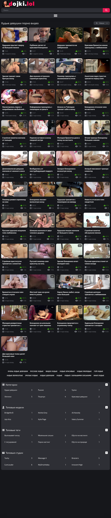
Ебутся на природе (86, 442)
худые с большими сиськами (78, 375)
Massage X (52, 458)
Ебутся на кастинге (86, 435)
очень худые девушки (18, 371)
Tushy (18, 458)
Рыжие (52, 390)
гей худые (98, 371)
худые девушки (47, 375)
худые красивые (67, 371)
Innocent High (86, 465)
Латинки (18, 397)
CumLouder (18, 465)
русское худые (36, 371)
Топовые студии (14, 452)
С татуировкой (18, 442)
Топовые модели (15, 407)
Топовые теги (13, 430)
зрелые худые (31, 375)
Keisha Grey (52, 413)
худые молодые (84, 371)
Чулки (86, 390)
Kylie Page (52, 419)
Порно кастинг (52, 442)
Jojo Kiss (18, 419)
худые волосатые (15, 375)
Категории (11, 384)
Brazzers (86, 458)
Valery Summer (86, 419)
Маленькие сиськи (52, 435)
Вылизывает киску (18, 435)
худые (59, 375)
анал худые (99, 375)
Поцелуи (52, 397)
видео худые (51, 371)
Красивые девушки (86, 397)
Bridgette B (18, 413)
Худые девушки (18, 390)
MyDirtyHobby (52, 465)
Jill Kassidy (86, 413)
